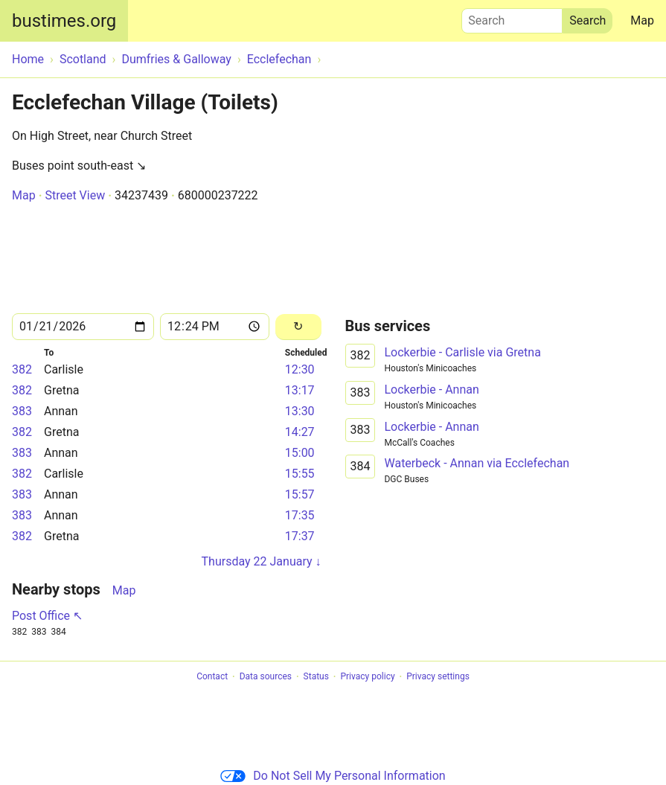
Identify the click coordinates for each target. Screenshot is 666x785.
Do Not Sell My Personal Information (332, 776)
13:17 (300, 390)
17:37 (300, 536)
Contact (212, 677)
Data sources (266, 677)
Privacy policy (367, 677)
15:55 (300, 474)
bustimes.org (64, 20)
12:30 (300, 369)
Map (642, 20)
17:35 (300, 515)
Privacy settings (438, 677)
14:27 (300, 432)
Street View (75, 195)
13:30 (300, 411)
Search (512, 17)
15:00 (300, 453)
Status (316, 677)
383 (22, 411)
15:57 (300, 494)
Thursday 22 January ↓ (261, 561)
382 (22, 369)
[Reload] (298, 327)
